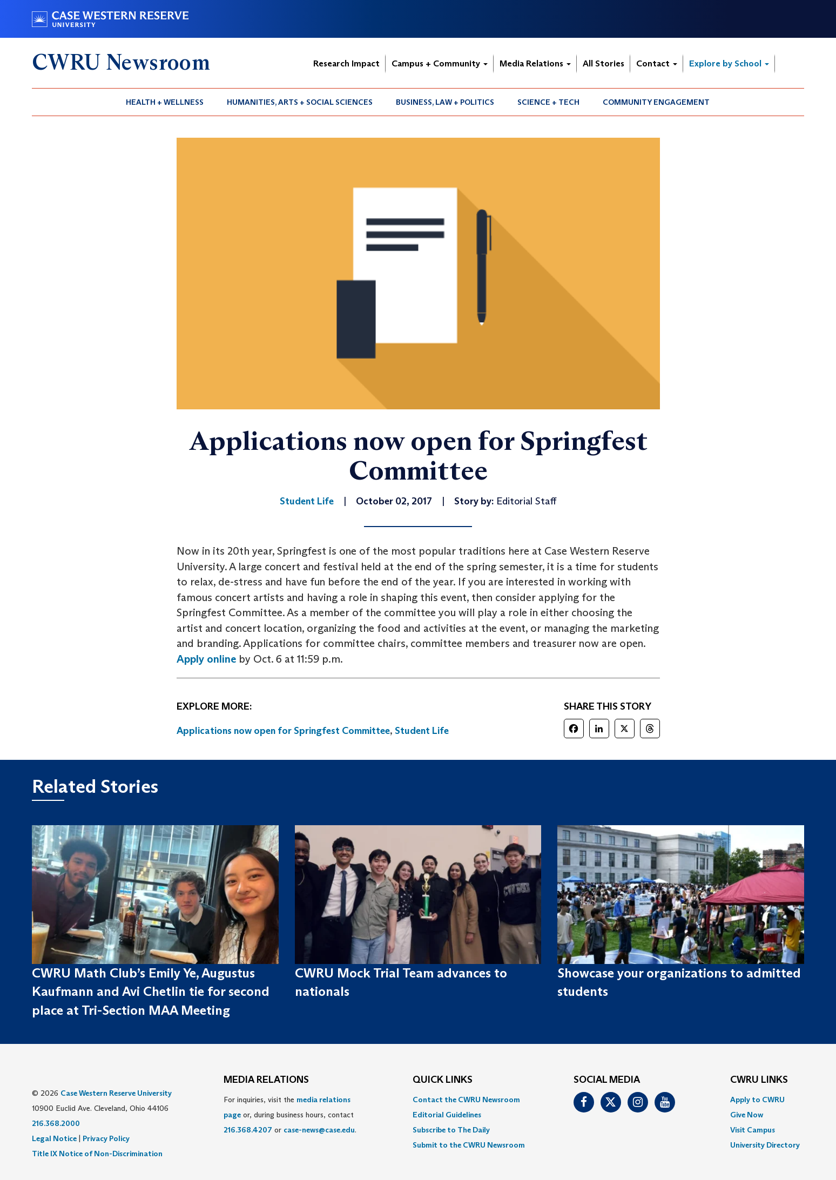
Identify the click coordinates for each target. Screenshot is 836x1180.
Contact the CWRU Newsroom (466, 1099)
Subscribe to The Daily (451, 1130)
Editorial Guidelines (447, 1115)
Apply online (206, 658)
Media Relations (535, 63)
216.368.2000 (56, 1123)
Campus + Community (440, 63)
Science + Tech (548, 102)
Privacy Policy (106, 1138)
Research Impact (346, 63)
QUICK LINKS (443, 1080)
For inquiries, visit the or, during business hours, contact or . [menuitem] (290, 1115)
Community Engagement (656, 102)
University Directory (765, 1145)
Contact (656, 63)
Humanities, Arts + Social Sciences (300, 102)
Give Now (746, 1115)
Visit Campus (752, 1130)
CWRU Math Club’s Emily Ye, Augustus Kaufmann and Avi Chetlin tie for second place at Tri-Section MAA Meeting (150, 991)
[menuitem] (164, 102)
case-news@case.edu (319, 1130)
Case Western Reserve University (116, 1093)
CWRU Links (759, 1080)
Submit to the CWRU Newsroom (469, 1145)
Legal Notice (54, 1138)
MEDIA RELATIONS (266, 1080)
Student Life (422, 731)
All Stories (603, 63)
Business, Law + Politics (445, 102)
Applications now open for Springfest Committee (283, 731)
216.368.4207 (248, 1130)
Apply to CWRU (757, 1099)
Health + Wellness (165, 102)
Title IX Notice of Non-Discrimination (97, 1153)
